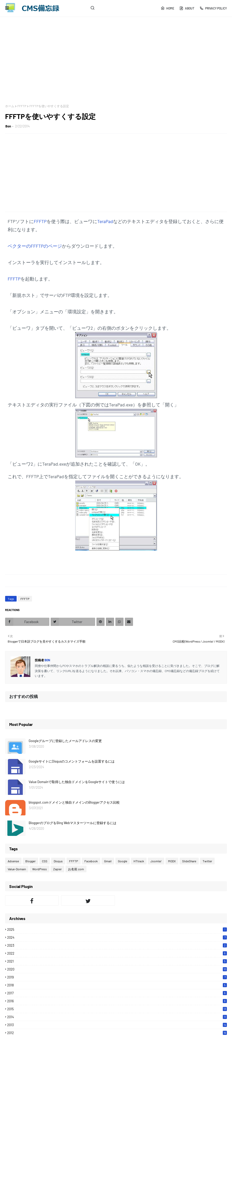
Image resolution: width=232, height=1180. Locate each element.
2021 (117, 961)
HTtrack (139, 861)
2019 (117, 977)
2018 (117, 985)
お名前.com (76, 869)
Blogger (30, 861)
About (186, 8)
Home (167, 8)
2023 (117, 945)
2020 (117, 969)
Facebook (91, 861)
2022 (117, 953)
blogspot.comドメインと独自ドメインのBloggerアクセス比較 (74, 802)
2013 (117, 1025)
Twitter (207, 861)
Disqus (58, 861)
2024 (117, 937)
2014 (117, 1017)
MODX (172, 861)
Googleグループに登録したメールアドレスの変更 (65, 741)
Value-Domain (17, 869)
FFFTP (21, 106)
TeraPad (105, 221)
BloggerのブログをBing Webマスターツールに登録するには (72, 823)
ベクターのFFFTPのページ (35, 246)
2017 (117, 993)
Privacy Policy (213, 8)
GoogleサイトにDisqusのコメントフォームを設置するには (72, 761)
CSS (44, 861)
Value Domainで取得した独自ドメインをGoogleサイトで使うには (77, 782)
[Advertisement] (116, 60)
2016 (117, 1001)
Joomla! (156, 861)
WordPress (39, 869)
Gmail (108, 861)
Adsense (13, 861)
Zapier (57, 869)
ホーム (9, 106)
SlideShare (189, 861)
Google (122, 861)
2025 (117, 929)
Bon (8, 126)
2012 (117, 1033)
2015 (117, 1009)
